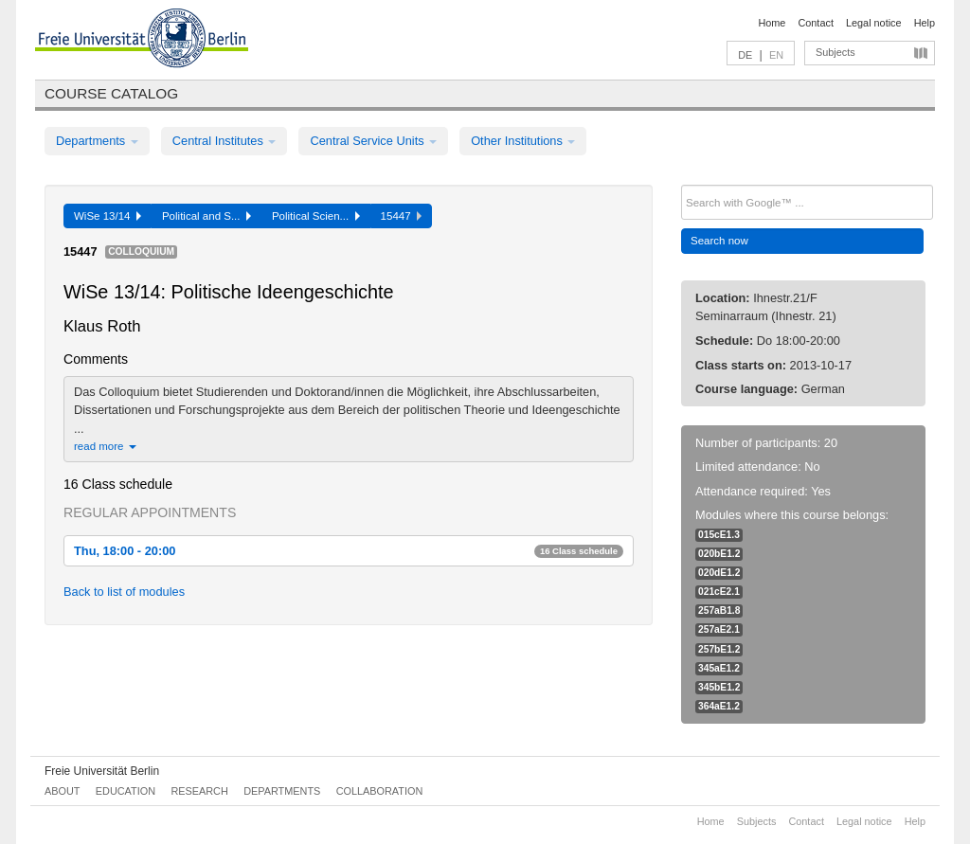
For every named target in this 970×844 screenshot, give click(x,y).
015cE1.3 (719, 535)
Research (199, 791)
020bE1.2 (719, 553)
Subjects (835, 52)
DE (745, 55)
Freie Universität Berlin (102, 771)
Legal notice (874, 22)
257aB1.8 (719, 610)
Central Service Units (373, 141)
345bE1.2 (719, 687)
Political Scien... (316, 216)
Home (771, 22)
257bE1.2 (719, 649)
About (62, 791)
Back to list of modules (124, 591)
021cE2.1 (719, 591)
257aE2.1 (719, 629)
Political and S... (206, 216)
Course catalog (111, 93)
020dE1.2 (719, 572)
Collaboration (379, 791)
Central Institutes (224, 141)
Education (125, 791)
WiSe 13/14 (107, 216)
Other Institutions (523, 141)
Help (924, 22)
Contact (815, 22)
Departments (97, 141)
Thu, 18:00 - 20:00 (348, 551)
